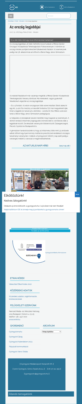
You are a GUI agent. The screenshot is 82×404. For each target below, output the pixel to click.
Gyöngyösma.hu (15, 332)
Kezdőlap (11, 21)
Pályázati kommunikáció (18, 347)
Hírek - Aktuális (19, 21)
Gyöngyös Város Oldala (18, 352)
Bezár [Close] (77, 194)
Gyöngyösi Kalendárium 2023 (20, 342)
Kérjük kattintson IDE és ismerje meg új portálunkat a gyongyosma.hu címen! (34, 210)
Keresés (68, 16)
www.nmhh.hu (14, 320)
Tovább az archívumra (40, 231)
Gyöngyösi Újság (15, 337)
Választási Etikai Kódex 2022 (20, 284)
